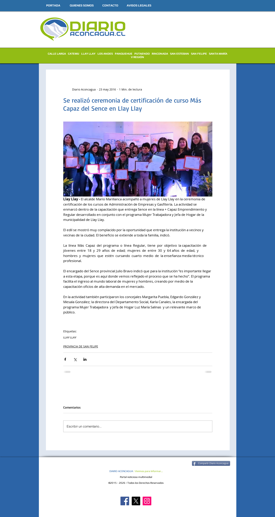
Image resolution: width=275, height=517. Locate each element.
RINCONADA (160, 53)
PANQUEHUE (123, 53)
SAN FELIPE (199, 53)
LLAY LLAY (88, 53)
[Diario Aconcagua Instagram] (147, 501)
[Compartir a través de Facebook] (65, 359)
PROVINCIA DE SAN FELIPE (80, 346)
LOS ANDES (105, 53)
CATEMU (73, 53)
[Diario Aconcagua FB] (124, 501)
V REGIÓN (137, 57)
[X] (136, 501)
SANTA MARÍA (218, 53)
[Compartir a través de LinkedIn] (85, 359)
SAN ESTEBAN (179, 53)
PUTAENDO (142, 53)
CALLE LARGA (57, 53)
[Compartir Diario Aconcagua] (211, 463)
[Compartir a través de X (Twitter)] (75, 359)
